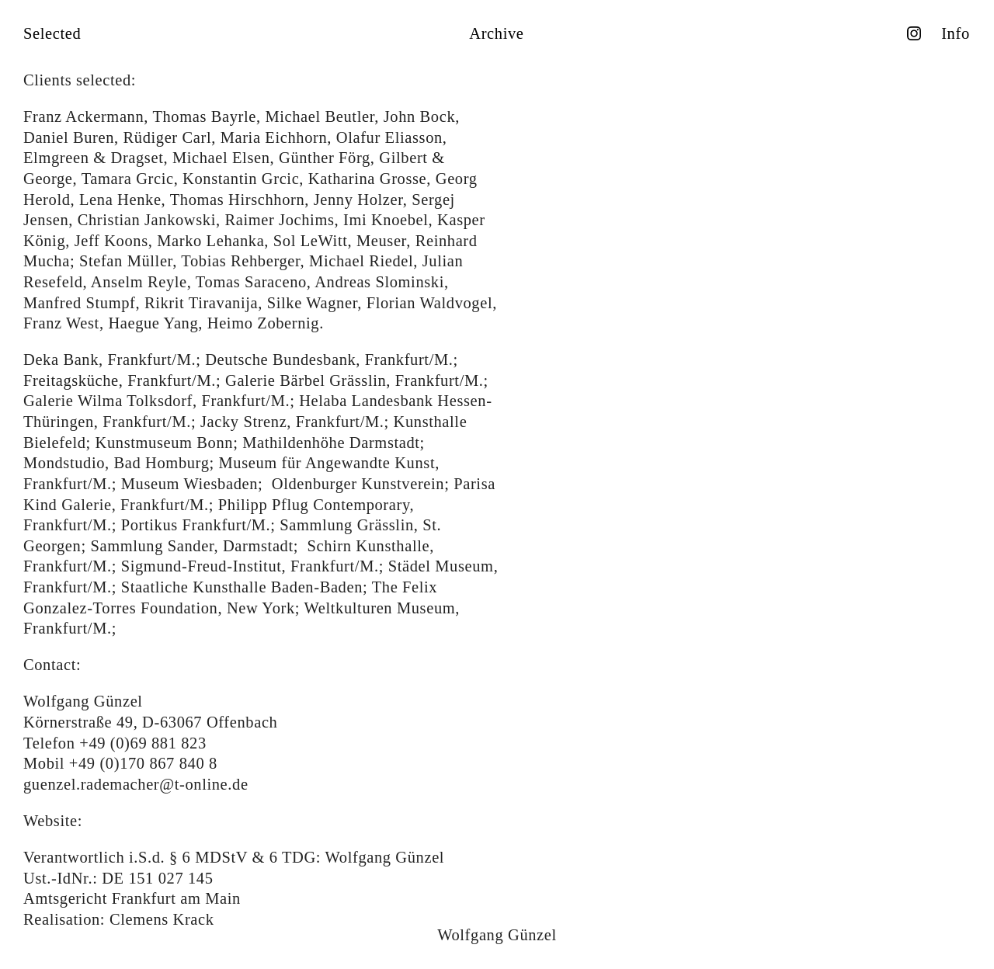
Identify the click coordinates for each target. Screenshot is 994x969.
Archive (496, 33)
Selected (52, 33)
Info (955, 33)
